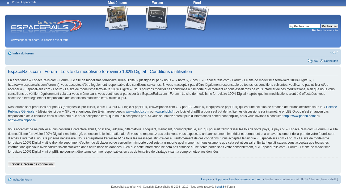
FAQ (315, 60)
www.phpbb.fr (164, 111)
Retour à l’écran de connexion (31, 164)
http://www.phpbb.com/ (300, 116)
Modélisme (117, 3)
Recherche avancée (325, 30)
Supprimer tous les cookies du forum (238, 179)
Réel (197, 3)
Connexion (331, 60)
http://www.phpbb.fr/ (22, 120)
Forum (157, 3)
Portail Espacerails (24, 2)
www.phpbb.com (137, 111)
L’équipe (206, 179)
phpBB (221, 186)
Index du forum (22, 53)
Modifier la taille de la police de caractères (334, 52)
